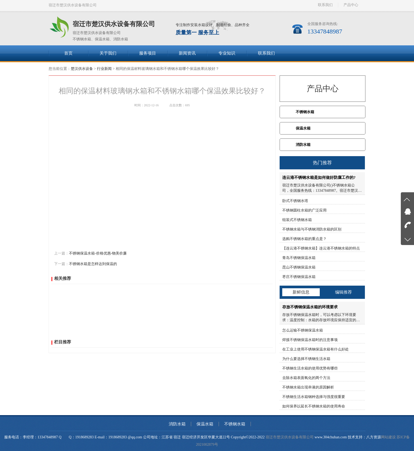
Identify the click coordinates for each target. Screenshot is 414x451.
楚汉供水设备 (82, 69)
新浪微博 (92, 241)
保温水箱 (303, 128)
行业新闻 (104, 69)
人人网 (120, 241)
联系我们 (325, 5)
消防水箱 (303, 145)
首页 (68, 53)
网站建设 (388, 437)
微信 (129, 241)
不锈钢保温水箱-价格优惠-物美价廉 (98, 253)
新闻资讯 (187, 53)
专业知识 (226, 53)
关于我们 (108, 53)
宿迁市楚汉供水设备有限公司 (290, 437)
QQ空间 (78, 241)
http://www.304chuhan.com (74, 230)
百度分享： (63, 241)
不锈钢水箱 (305, 112)
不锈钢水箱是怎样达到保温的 (93, 264)
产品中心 (351, 5)
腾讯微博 (107, 241)
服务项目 (147, 53)
